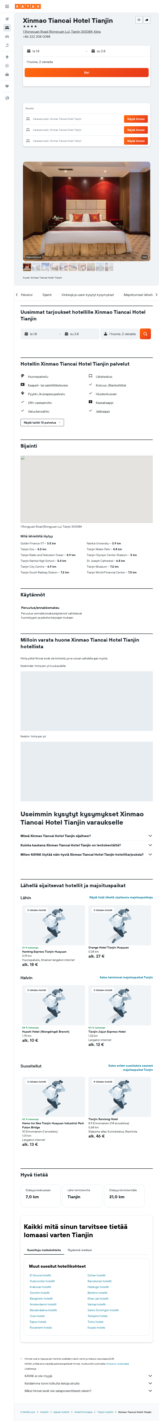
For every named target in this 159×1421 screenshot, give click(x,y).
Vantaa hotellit (97, 1304)
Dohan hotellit (97, 1275)
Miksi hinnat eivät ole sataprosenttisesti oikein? (89, 1390)
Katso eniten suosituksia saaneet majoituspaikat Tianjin (130, 1068)
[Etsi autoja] (7, 36)
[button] (7, 6)
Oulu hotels (37, 1316)
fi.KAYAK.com (27, 1412)
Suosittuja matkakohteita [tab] (44, 1250)
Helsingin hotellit (98, 1287)
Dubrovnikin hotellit (42, 1281)
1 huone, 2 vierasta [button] (39, 62)
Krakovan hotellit (40, 1287)
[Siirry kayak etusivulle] (28, 6)
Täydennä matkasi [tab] (79, 1250)
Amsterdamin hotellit (43, 1304)
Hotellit (44, 1412)
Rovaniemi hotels (41, 1327)
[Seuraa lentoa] (7, 66)
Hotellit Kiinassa (83, 1412)
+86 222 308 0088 (36, 36)
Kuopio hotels (96, 1327)
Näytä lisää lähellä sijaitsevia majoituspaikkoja (121, 897)
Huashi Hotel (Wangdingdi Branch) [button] (45, 1031)
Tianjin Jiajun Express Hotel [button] (107, 1031)
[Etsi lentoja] (7, 19)
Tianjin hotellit (105, 1412)
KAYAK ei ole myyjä (89, 1375)
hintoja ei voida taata (117, 1363)
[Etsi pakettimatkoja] (7, 45)
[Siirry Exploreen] (7, 57)
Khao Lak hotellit (98, 1298)
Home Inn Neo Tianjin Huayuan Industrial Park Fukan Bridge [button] (53, 1125)
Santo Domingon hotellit (103, 1310)
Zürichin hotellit (40, 1293)
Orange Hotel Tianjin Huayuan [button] (108, 947)
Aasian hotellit (61, 1412)
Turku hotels (95, 1322)
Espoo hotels (38, 1322)
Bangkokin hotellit (41, 1298)
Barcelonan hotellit (100, 1281)
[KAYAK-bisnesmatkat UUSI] (7, 74)
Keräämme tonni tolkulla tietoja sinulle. (89, 1383)
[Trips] (7, 86)
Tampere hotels (97, 1316)
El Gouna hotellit (40, 1275)
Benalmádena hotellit (43, 1310)
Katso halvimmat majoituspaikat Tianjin (126, 977)
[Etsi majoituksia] (7, 28)
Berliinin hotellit (97, 1293)
